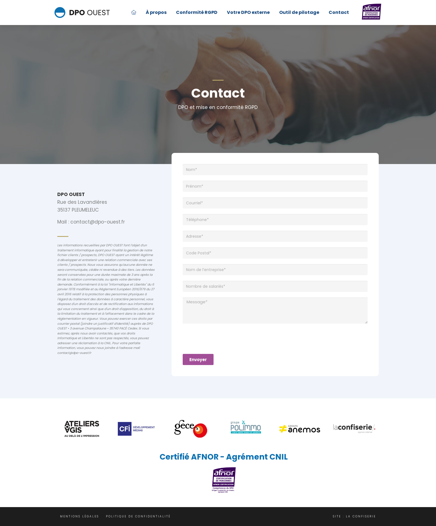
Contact (339, 12)
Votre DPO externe (248, 12)
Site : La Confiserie (354, 516)
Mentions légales (79, 516)
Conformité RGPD (196, 12)
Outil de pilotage (299, 12)
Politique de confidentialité (138, 516)
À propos (156, 12)
